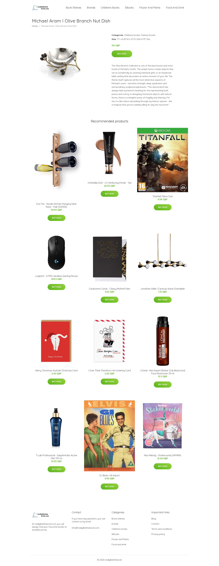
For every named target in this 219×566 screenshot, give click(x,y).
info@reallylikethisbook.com (85, 529)
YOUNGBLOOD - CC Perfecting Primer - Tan (110, 184)
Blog (153, 520)
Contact (155, 525)
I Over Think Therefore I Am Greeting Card (109, 372)
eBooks (129, 8)
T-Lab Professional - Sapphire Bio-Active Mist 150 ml (56, 458)
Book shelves (73, 8)
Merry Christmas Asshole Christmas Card (56, 372)
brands (91, 8)
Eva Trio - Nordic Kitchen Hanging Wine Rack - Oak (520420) (56, 207)
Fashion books (148, 36)
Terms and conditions (161, 530)
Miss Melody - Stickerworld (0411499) (162, 456)
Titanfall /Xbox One (163, 197)
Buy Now (121, 55)
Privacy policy (158, 535)
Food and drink (175, 8)
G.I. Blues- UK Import (109, 477)
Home (35, 27)
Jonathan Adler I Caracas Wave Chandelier (162, 290)
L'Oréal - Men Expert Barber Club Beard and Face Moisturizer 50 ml (162, 373)
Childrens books (110, 8)
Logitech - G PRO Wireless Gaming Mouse (56, 277)
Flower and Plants (149, 8)
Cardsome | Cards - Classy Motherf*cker (109, 290)
